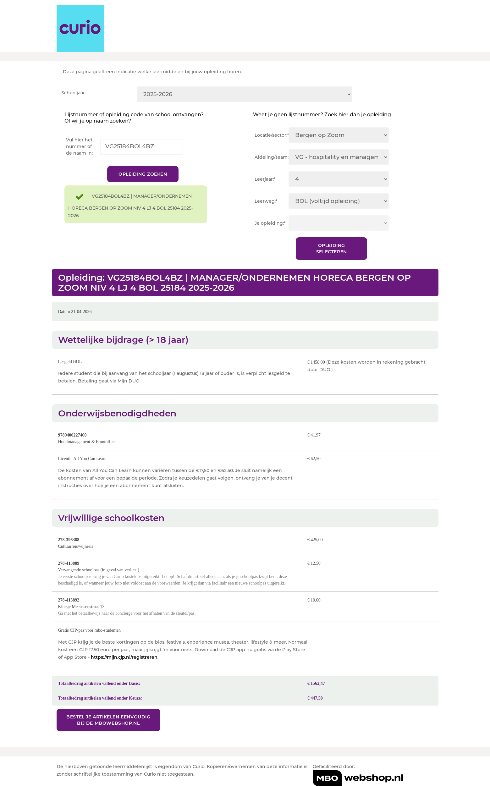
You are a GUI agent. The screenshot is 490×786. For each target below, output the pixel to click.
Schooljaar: (73, 93)
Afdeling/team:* (272, 157)
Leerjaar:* (265, 179)
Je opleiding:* (270, 223)
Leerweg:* (266, 201)
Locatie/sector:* (272, 135)
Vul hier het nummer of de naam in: (79, 146)
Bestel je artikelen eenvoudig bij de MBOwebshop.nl (108, 720)
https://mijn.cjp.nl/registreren (124, 657)
